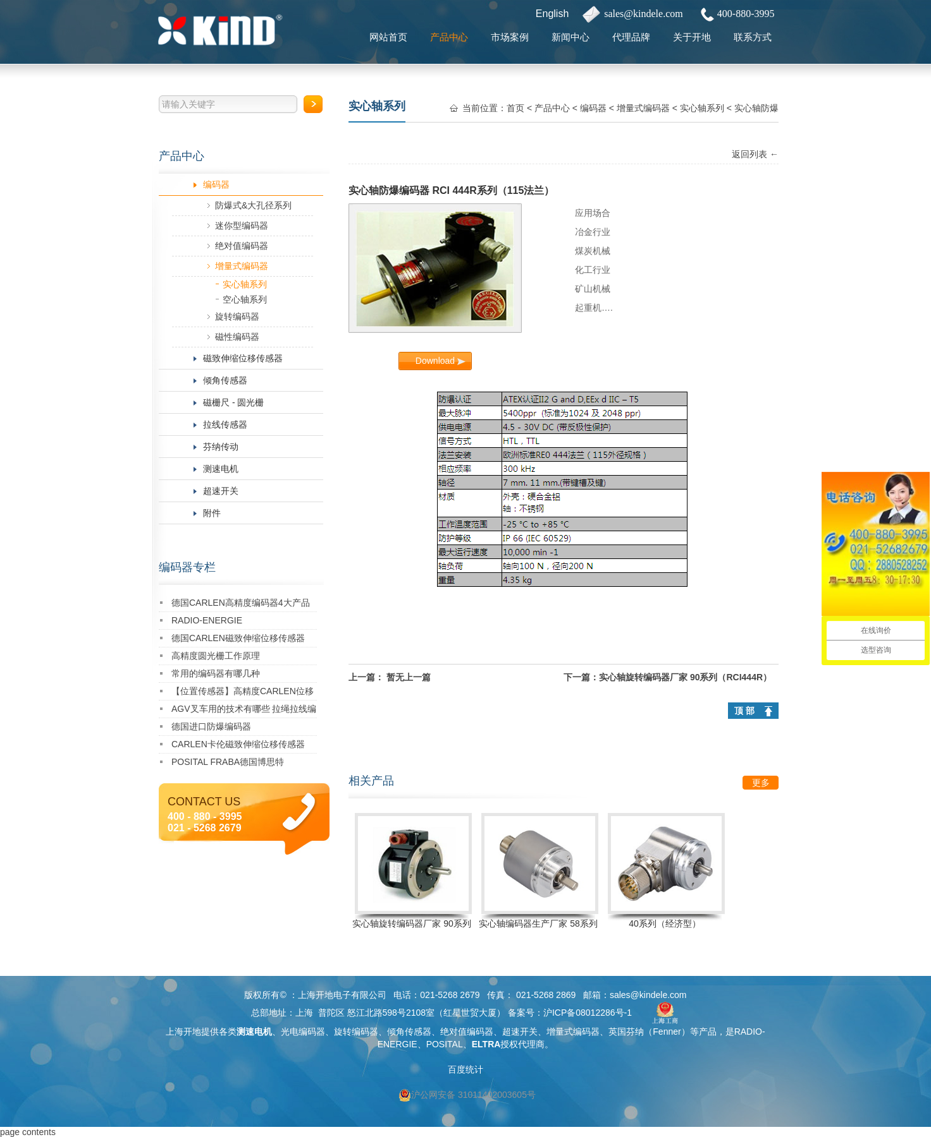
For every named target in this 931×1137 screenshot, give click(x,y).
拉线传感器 (225, 424)
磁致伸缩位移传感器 (243, 358)
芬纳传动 (220, 447)
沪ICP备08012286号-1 (587, 1013)
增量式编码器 (241, 266)
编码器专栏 (187, 567)
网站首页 (388, 37)
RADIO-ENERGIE (206, 620)
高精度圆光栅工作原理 (215, 656)
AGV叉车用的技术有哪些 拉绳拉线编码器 (243, 711)
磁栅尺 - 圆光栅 (233, 402)
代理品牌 (631, 37)
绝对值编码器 (241, 246)
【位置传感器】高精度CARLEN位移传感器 (242, 693)
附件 (212, 513)
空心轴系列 (245, 299)
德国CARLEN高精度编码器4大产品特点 (240, 605)
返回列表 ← (755, 154)
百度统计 (465, 1069)
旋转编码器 (237, 316)
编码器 (216, 184)
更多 (761, 783)
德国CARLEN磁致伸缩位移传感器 (238, 638)
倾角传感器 (225, 380)
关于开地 (692, 37)
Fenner (667, 1031)
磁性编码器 (237, 337)
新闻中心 (570, 37)
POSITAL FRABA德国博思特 (227, 762)
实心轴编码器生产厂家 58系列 (538, 923)
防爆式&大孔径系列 (253, 205)
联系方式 (753, 37)
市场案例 (510, 37)
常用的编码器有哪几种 (215, 673)
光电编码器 (303, 1031)
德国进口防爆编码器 (211, 726)
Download (435, 361)
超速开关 (220, 491)
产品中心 (449, 37)
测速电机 (220, 469)
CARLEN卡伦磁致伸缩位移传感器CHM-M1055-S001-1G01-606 (238, 746)
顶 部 (744, 711)
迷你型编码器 (241, 225)
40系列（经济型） (665, 923)
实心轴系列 (245, 284)
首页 (515, 108)
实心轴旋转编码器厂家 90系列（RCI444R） (685, 677)
